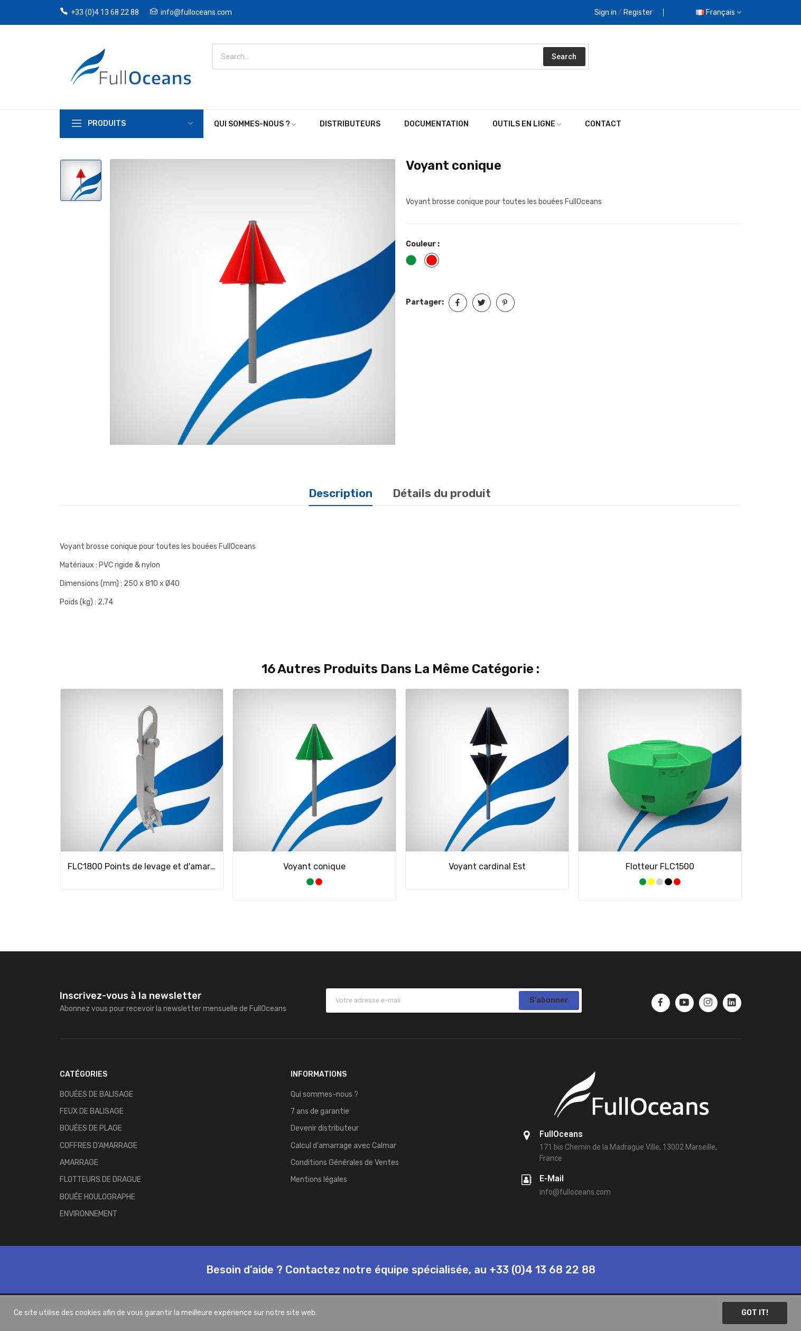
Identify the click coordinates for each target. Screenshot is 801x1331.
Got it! (754, 1312)
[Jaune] (651, 881)
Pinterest (505, 302)
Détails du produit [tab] (442, 493)
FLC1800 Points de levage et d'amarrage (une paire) (142, 866)
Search (564, 56)
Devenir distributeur (325, 1128)
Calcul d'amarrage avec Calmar (343, 1145)
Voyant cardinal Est (487, 866)
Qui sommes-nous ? (324, 1094)
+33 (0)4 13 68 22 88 (105, 12)
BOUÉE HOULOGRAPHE (97, 1196)
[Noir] (668, 881)
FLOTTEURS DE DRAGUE (100, 1179)
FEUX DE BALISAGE (92, 1111)
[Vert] (414, 262)
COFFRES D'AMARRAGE (98, 1145)
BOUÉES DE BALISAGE (96, 1094)
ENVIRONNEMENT (88, 1213)
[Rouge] (434, 262)
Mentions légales (319, 1179)
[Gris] (659, 881)
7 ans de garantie (320, 1111)
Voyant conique (314, 866)
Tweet (481, 302)
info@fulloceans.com (196, 12)
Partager (458, 302)
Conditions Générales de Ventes (345, 1162)
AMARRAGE (79, 1162)
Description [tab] (340, 493)
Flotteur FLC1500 (660, 866)
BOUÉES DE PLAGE (91, 1128)
